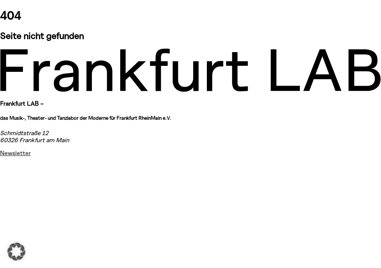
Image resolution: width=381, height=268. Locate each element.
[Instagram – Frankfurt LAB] (9, 167)
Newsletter (15, 152)
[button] (16, 251)
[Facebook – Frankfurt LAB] (9, 186)
